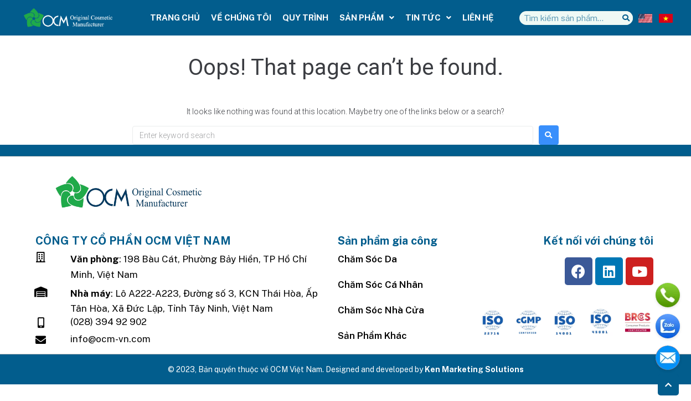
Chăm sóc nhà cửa (381, 310)
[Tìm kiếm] (626, 18)
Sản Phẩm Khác (372, 335)
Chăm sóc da (367, 259)
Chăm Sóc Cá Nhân (380, 284)
